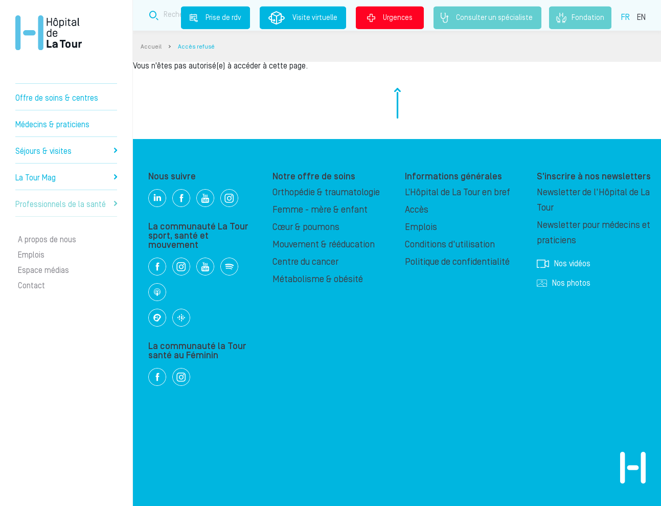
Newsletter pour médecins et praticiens (593, 233)
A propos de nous (47, 239)
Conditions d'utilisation (450, 244)
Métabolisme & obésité (317, 279)
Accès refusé (196, 46)
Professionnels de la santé (66, 204)
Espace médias (43, 270)
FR (625, 16)
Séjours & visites (66, 151)
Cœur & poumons (305, 227)
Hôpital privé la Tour (48, 32)
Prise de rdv (215, 17)
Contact (31, 285)
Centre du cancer (305, 262)
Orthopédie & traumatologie (326, 192)
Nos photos (563, 283)
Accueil (151, 46)
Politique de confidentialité (457, 262)
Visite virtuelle (302, 18)
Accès (416, 209)
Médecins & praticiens (52, 124)
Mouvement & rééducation (323, 244)
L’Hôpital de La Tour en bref (457, 192)
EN (641, 16)
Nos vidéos (563, 264)
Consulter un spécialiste (487, 18)
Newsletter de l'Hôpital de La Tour (593, 200)
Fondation (580, 18)
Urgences (390, 17)
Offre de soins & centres (56, 98)
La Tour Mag (66, 177)
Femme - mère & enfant (320, 209)
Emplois (31, 255)
